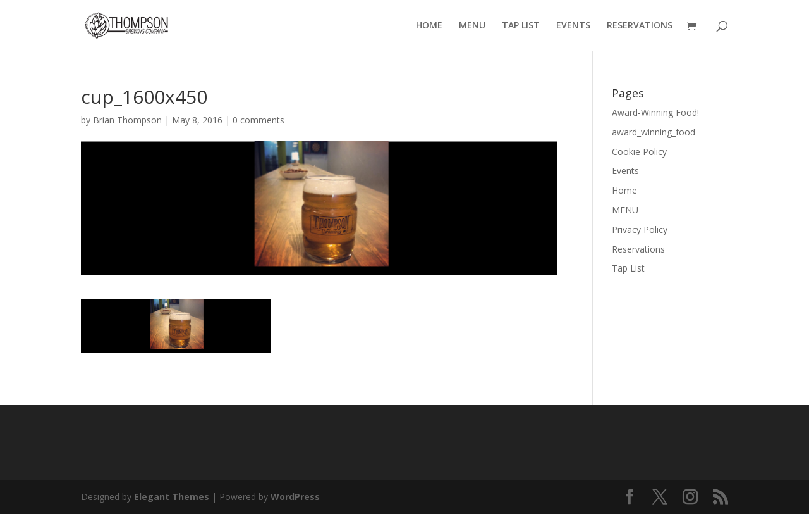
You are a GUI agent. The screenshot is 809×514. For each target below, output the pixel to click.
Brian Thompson (127, 120)
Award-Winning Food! (655, 112)
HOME (429, 26)
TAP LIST (521, 26)
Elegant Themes (171, 497)
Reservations (638, 249)
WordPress (295, 497)
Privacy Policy (639, 229)
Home (624, 190)
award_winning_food (653, 132)
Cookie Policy (639, 152)
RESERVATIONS (639, 26)
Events (625, 171)
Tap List (628, 268)
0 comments (258, 120)
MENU (472, 26)
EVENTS (573, 26)
